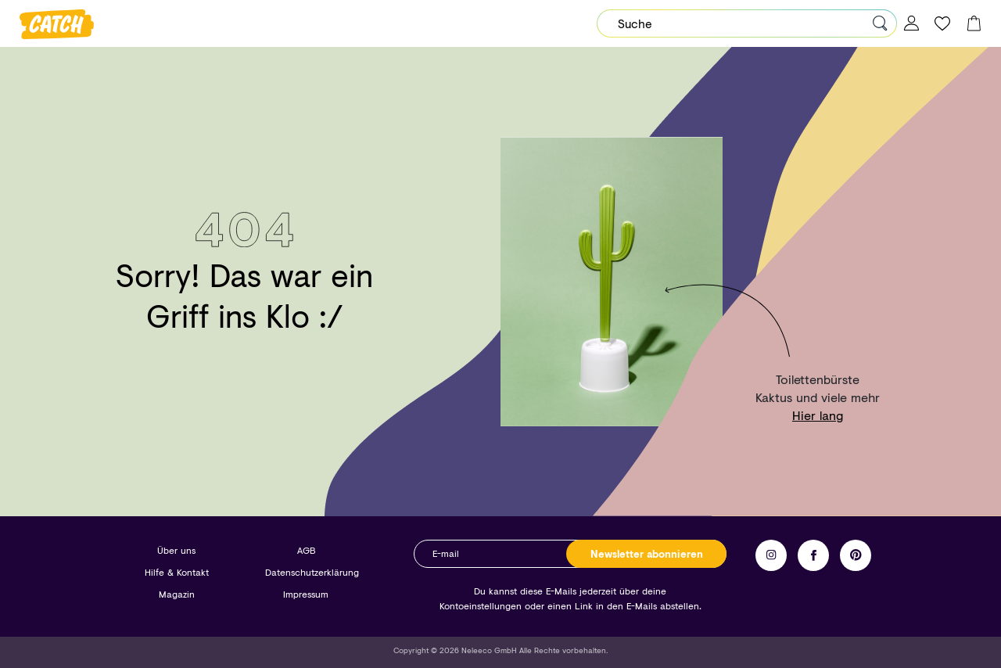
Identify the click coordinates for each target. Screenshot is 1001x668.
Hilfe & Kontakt (177, 572)
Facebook (813, 555)
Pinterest (855, 555)
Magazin (177, 594)
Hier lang (817, 415)
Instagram (771, 555)
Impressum (305, 594)
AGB (306, 550)
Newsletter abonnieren (646, 554)
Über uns (176, 550)
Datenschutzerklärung (312, 572)
